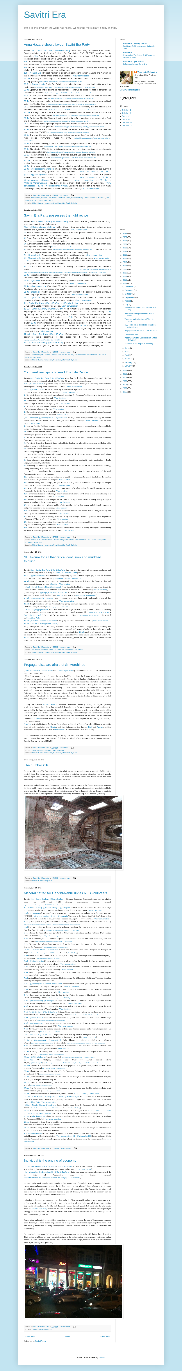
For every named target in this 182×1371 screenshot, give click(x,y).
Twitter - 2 (126, 119)
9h (25, 255)
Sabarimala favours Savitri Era (135, 64)
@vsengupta (35, 913)
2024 (125, 241)
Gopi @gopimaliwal (40, 609)
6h (25, 465)
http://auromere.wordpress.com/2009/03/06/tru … (57, 930)
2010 (125, 374)
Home (67, 1337)
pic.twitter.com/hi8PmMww (95, 1111)
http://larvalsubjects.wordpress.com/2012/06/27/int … (58, 1063)
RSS (59, 355)
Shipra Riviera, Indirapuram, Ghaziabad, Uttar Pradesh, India (54, 203)
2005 (125, 392)
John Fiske (35, 718)
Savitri (68, 198)
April (127, 355)
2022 (125, 248)
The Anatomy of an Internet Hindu (39, 670)
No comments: (65, 352)
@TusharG (34, 621)
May (127, 352)
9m (32, 899)
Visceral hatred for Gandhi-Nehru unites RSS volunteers (65, 893)
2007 (125, 385)
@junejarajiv (91, 595)
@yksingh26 (65, 907)
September (129, 297)
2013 (125, 280)
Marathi (53, 727)
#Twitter (60, 595)
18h (25, 62)
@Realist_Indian (70, 303)
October (128, 294)
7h (25, 249)
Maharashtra (59, 730)
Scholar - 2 (126, 113)
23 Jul (26, 261)
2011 (125, 370)
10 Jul (27, 609)
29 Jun (26, 1057)
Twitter (99, 540)
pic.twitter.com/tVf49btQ (80, 1094)
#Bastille (53, 584)
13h (25, 511)
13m (32, 570)
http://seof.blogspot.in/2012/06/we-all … (84, 1063)
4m (31, 378)
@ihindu (50, 169)
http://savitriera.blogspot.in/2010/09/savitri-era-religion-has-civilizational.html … (59, 87)
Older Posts (105, 1337)
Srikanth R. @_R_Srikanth (41, 1034)
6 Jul (26, 983)
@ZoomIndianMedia (53, 983)
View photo (94, 1093)
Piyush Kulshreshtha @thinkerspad (46, 587)
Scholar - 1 (126, 110)
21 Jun (27, 1096)
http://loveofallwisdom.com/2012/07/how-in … (80, 1043)
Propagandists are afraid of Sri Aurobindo (54, 665)
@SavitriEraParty (65, 1166)
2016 (125, 269)
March (128, 359)
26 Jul (27, 78)
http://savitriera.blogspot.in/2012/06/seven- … (52, 1054)
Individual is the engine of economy (50, 1160)
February (129, 362)
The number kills (36, 765)
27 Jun (27, 1082)
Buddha (44, 198)
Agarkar (100, 727)
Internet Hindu (58, 750)
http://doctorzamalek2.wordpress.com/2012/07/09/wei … (39, 905)
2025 (125, 237)
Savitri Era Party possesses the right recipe (56, 215)
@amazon (94, 272)
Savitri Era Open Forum (133, 62)
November (129, 290)
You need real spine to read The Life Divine (56, 372)
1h (25, 303)
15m (36, 56)
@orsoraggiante (38, 169)
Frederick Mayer (37, 355)
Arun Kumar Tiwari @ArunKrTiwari (47, 1096)
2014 (125, 276)
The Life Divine (35, 357)
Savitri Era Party (77, 198)
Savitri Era (45, 15)
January (128, 366)
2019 (125, 259)
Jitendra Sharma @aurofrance (45, 950)
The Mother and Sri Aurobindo (72, 650)
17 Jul (27, 334)
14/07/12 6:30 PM (60, 592)
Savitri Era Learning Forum (66, 573)
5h (25, 244)
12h (25, 482)
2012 (125, 283)
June (127, 348)
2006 (125, 388)
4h (25, 238)
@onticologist (36, 1062)
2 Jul (27, 1034)
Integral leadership (67, 540)
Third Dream (38, 200)
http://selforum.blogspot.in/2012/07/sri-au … (83, 1015)
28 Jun (26, 1077)
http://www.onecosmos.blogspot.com (72, 1057)
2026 (125, 234)
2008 (125, 381)
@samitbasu (35, 73)
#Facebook (80, 595)
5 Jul (26, 989)
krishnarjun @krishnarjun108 (41, 417)
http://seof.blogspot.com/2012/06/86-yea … (42, 1085)
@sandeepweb (49, 1000)
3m (33, 50)
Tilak (90, 727)
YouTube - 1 (127, 122)
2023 (125, 244)
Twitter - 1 (126, 116)
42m (26, 227)
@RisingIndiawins (38, 227)
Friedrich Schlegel (50, 355)
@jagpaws (44, 621)
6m (33, 221)
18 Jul (27, 309)
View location (46, 331)
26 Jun (27, 1105)
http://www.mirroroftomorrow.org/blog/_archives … (38, 924)
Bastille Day (35, 750)
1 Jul (26, 1046)
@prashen (53, 621)
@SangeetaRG (58, 578)
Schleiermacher (80, 355)
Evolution (56, 540)
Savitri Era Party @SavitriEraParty (53, 50)
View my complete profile (130, 90)
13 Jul (26, 598)
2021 (125, 251)
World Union (48, 200)
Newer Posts (30, 1337)
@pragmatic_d (55, 1040)
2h (26, 417)
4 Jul (26, 1000)
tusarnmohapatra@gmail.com (45, 1020)
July (127, 305)
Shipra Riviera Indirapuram (42, 881)
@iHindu (28, 183)
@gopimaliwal (62, 417)
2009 (125, 377)
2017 (125, 266)
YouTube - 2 (127, 126)
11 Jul (26, 604)
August (128, 301)
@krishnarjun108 (37, 983)
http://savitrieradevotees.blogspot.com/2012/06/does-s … (47, 1108)
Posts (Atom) (40, 1341)
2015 (125, 273)
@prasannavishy (38, 286)
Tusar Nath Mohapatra (147, 72)
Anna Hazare (35, 198)
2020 (125, 255)
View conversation (81, 76)
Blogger (102, 1357)
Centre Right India (65, 670)
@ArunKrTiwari (36, 384)
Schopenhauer (89, 198)
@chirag (51, 227)
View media (102, 272)
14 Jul (26, 575)
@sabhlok (35, 280)
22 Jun (27, 1166)
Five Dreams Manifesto (56, 198)
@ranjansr (49, 598)
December (129, 287)
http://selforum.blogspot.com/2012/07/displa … (59, 998)
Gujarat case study (39, 1209)
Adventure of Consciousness (41, 540)
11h (25, 477)
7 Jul (26, 961)
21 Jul (26, 280)
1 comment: (64, 195)
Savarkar (27, 724)
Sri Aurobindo (100, 198)
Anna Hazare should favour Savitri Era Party (57, 44)
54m (25, 389)
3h (25, 233)
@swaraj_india (38, 84)
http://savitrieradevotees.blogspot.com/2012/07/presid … (44, 953)
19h (25, 73)
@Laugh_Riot (46, 592)
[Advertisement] (132, 177)
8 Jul (26, 913)
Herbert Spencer (50, 704)
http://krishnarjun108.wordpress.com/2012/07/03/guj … (47, 1177)
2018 (125, 262)
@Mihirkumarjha (38, 575)
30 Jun (26, 1051)
